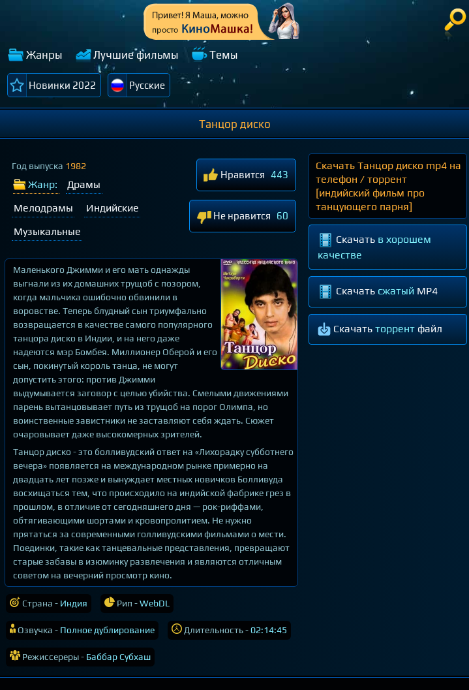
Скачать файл (380, 329)
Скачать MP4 (378, 292)
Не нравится (233, 217)
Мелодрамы (43, 208)
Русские (147, 85)
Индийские (112, 208)
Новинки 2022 (62, 85)
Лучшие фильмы (136, 54)
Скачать (374, 246)
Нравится (234, 175)
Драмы (83, 184)
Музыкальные (47, 231)
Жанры (44, 54)
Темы (223, 54)
